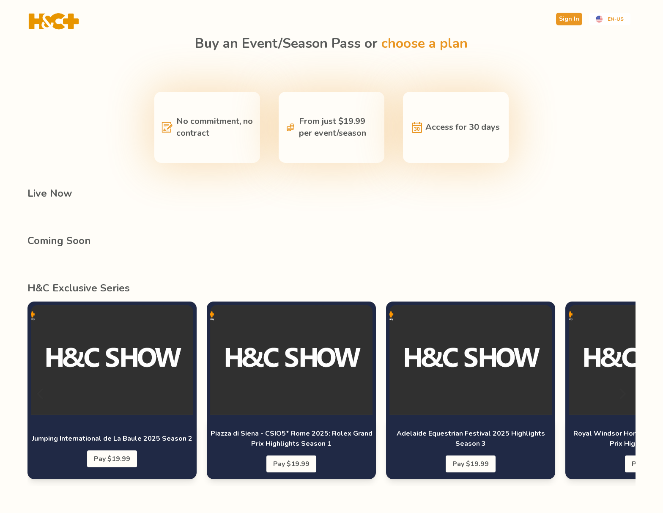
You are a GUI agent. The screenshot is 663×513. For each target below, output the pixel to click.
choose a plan (424, 43)
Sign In (569, 19)
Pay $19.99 (112, 459)
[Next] (622, 393)
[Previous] (41, 393)
